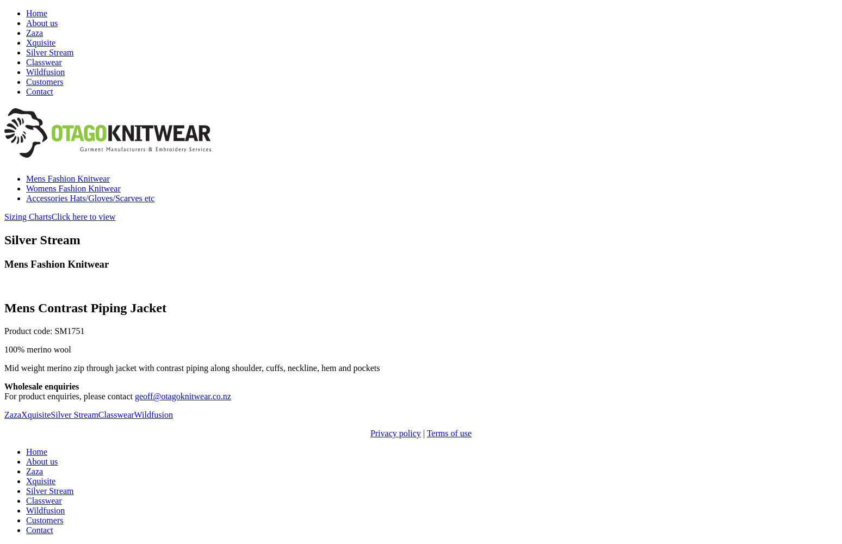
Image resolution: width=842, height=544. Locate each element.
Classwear (44, 62)
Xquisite (40, 42)
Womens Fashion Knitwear (73, 188)
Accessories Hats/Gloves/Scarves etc (90, 198)
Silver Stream (50, 52)
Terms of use (449, 433)
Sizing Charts (59, 216)
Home (36, 13)
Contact (39, 91)
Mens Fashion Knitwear (68, 178)
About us (42, 23)
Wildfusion (45, 72)
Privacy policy (395, 433)
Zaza (34, 33)
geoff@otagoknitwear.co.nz (183, 396)
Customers (44, 81)
